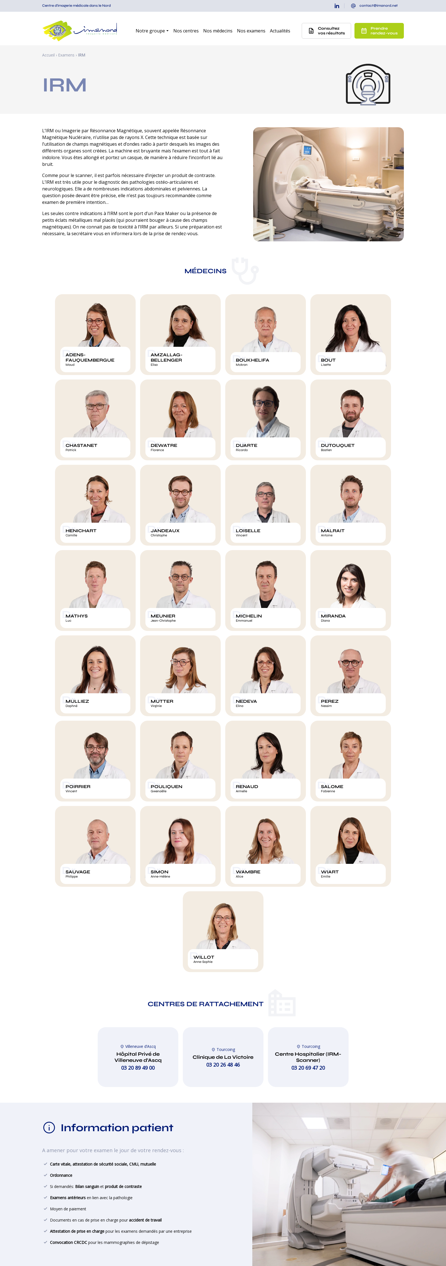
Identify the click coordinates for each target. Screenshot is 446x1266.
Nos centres (186, 31)
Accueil (48, 55)
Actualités (280, 31)
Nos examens (251, 31)
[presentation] (374, 6)
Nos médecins (217, 31)
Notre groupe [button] (150, 31)
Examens (66, 55)
